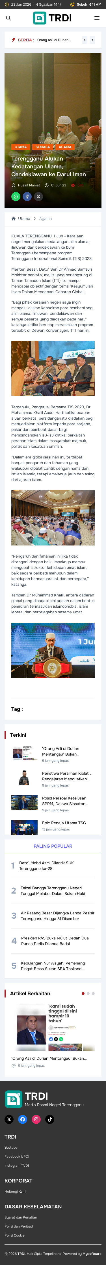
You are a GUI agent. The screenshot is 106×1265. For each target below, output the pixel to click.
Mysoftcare (92, 1253)
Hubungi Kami (15, 1191)
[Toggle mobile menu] (96, 18)
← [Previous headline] (84, 40)
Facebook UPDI (17, 1156)
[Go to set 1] (83, 993)
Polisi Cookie (15, 1235)
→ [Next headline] (92, 40)
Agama (65, 147)
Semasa (43, 147)
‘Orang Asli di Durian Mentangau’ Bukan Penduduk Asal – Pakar (54, 40)
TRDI (21, 1253)
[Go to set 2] (88, 993)
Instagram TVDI (17, 1165)
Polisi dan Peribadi (19, 1226)
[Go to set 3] (93, 993)
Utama (21, 147)
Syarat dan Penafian (21, 1217)
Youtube (11, 1147)
